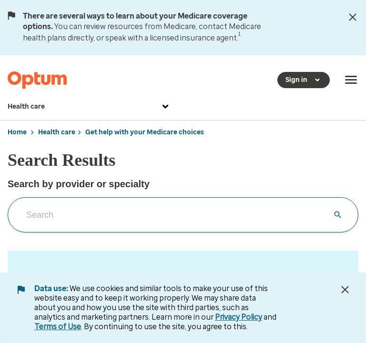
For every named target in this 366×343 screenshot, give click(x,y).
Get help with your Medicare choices (144, 132)
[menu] (351, 80)
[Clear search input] (337, 214)
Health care (89, 106)
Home (17, 132)
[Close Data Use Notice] (345, 289)
